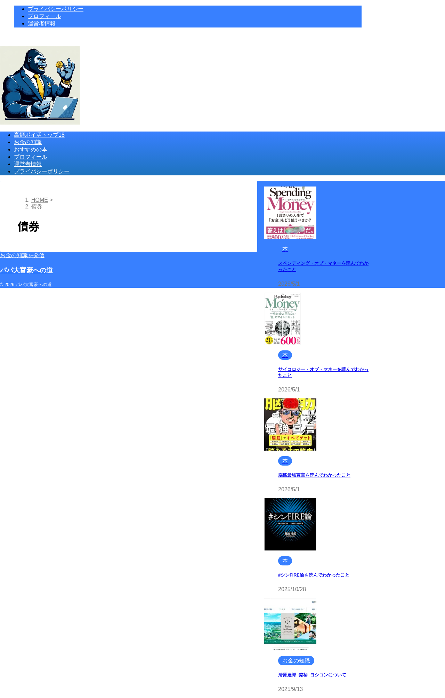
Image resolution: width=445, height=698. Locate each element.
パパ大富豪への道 (26, 270)
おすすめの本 (30, 149)
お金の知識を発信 (22, 255)
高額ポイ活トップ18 (39, 135)
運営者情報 (28, 164)
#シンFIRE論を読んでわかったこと (313, 575)
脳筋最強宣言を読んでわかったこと (314, 475)
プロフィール (30, 157)
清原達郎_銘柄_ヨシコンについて (312, 675)
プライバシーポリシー (42, 171)
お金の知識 (28, 142)
